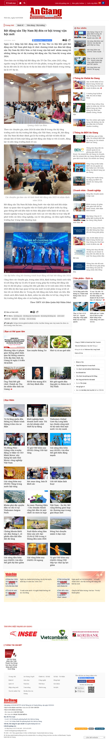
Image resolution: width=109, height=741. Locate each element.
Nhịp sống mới (13, 688)
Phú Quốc (15, 319)
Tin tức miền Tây (14, 691)
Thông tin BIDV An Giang (86, 132)
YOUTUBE (91, 681)
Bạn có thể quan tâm (15, 331)
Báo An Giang (31, 319)
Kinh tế (20, 25)
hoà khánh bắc (81, 372)
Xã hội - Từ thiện (59, 677)
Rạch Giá (7, 319)
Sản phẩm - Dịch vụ (83, 278)
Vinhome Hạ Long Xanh (92, 349)
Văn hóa (26, 684)
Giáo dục (27, 680)
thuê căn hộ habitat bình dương (89, 369)
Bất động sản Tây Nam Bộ (31, 316)
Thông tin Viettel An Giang (87, 78)
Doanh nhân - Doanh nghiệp (87, 190)
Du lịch (56, 688)
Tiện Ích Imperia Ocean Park (85, 365)
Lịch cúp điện (92, 3)
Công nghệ (42, 680)
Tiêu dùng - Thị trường (36, 25)
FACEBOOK (81, 681)
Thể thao (42, 684)
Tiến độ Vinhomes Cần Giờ (83, 346)
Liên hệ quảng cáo (62, 3)
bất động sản (18, 316)
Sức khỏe (57, 684)
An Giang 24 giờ (29, 677)
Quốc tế (11, 684)
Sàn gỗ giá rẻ (80, 387)
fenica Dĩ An (79, 353)
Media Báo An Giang (28, 692)
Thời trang (42, 688)
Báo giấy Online (78, 3)
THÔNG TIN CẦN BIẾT (13, 645)
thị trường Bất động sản (48, 316)
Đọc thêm (9, 400)
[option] (23, 634)
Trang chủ (9, 25)
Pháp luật (57, 680)
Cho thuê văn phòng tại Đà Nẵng (86, 376)
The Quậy (83, 383)
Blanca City (80, 362)
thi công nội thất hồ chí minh (85, 380)
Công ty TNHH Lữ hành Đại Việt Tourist (88, 342)
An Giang (22, 319)
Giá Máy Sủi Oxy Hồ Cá (88, 390)
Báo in (91, 729)
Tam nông (27, 688)
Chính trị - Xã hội (44, 677)
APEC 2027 (60, 316)
